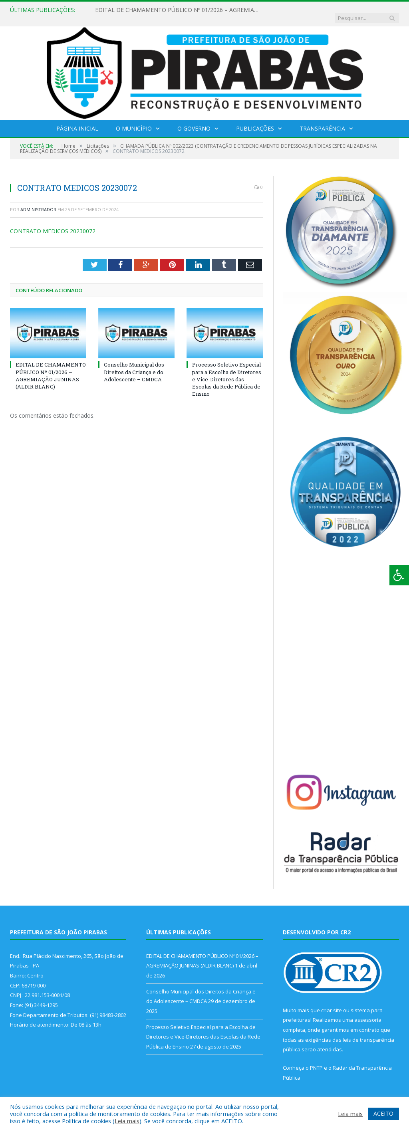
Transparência (322, 120)
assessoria (367, 1011)
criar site (331, 1002)
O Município (134, 120)
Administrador (38, 201)
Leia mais (127, 1121)
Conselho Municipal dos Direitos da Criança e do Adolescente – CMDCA (134, 364)
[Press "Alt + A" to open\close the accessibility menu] (399, 575)
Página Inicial (77, 120)
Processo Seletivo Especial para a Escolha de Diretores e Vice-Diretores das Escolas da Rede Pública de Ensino (226, 371)
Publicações (255, 120)
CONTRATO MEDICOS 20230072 (52, 223)
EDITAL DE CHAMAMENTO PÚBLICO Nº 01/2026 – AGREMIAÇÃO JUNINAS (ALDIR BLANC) (177, 10)
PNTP (316, 1059)
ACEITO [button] (383, 1113)
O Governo (193, 120)
